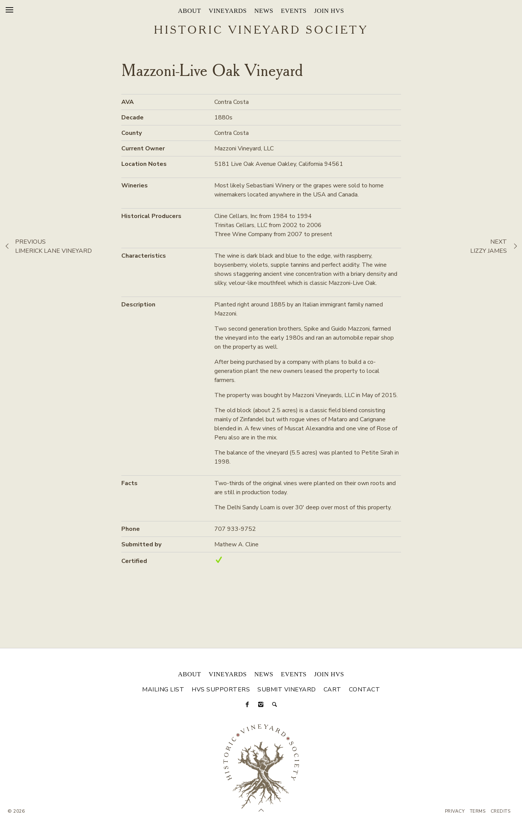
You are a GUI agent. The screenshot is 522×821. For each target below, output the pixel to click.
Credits (501, 811)
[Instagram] (261, 704)
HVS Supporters (221, 689)
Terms (478, 811)
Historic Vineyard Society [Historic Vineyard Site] (261, 31)
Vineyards (228, 10)
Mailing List (163, 689)
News (263, 10)
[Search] (275, 704)
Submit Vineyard (286, 689)
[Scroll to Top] (261, 810)
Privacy (455, 811)
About (189, 10)
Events (294, 10)
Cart (332, 689)
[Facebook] (247, 704)
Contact (364, 689)
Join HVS (329, 10)
